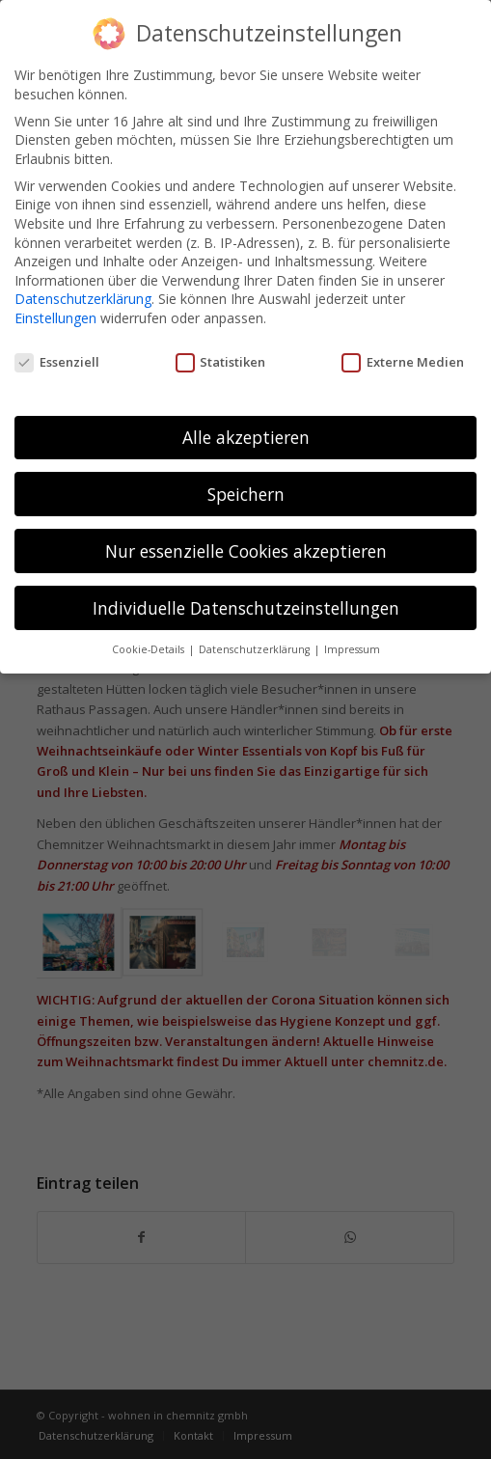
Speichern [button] (246, 482)
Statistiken (221, 351)
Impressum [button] (352, 639)
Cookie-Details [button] (149, 639)
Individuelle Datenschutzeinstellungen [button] (246, 596)
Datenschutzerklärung (82, 288)
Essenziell (56, 351)
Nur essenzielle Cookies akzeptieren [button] (246, 539)
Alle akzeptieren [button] (246, 425)
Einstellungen (55, 306)
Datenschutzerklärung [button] (256, 639)
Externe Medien (402, 351)
